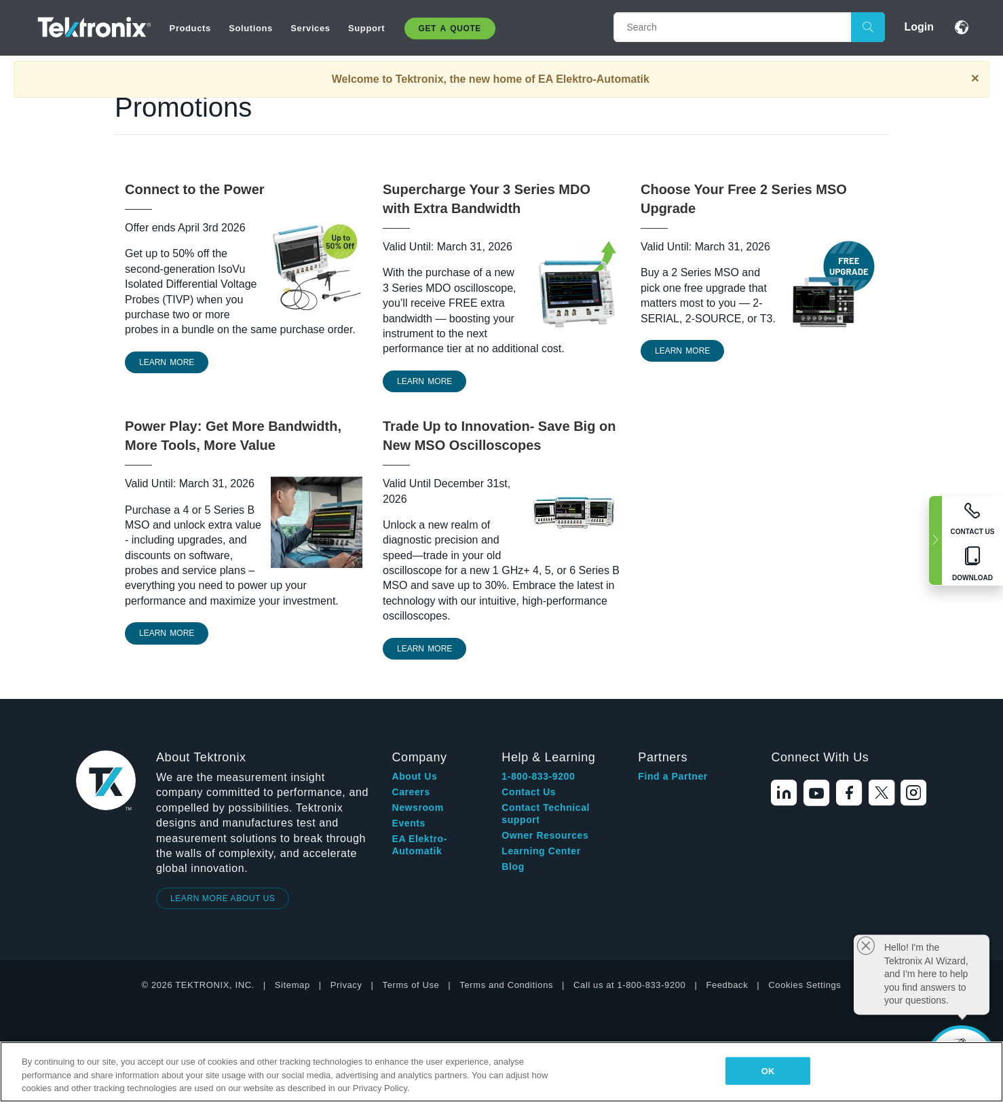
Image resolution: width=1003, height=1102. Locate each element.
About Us (414, 776)
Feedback (727, 985)
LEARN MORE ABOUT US (223, 898)
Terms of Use (411, 985)
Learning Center (541, 851)
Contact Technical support (546, 813)
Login (919, 27)
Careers (411, 791)
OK (768, 1070)
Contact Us (529, 791)
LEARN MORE (166, 633)
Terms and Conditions (506, 985)
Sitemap (292, 985)
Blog (513, 866)
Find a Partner (673, 776)
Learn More (424, 381)
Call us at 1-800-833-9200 (629, 985)
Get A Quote (450, 28)
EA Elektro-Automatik (419, 844)
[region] (501, 1072)
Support (366, 28)
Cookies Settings (804, 985)
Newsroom (417, 807)
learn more (166, 362)
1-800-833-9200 (538, 776)
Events (408, 823)
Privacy (346, 985)
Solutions (251, 28)
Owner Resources (545, 835)
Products (190, 28)
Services (310, 28)
